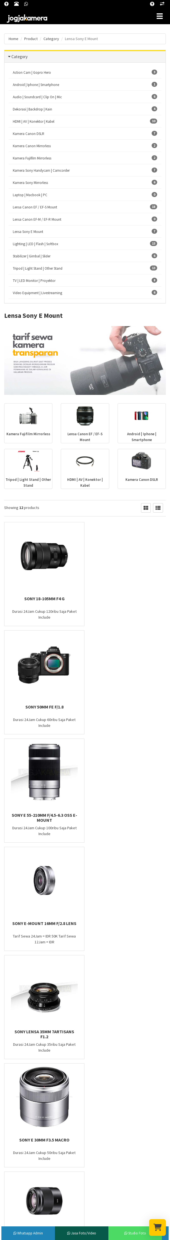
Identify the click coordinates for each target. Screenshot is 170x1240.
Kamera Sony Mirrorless (85, 182)
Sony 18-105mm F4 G (42, 598)
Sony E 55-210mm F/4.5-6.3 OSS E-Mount (42, 709)
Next (50, 965)
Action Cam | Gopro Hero (85, 72)
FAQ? (93, 1034)
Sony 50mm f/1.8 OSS (42, 923)
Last (63, 965)
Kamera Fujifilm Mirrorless (85, 158)
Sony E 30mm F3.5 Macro (128, 815)
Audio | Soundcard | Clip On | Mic (85, 96)
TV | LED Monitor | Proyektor (85, 280)
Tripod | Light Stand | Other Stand (85, 268)
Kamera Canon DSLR (85, 133)
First (11, 965)
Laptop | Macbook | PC (85, 194)
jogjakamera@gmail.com (36, 1083)
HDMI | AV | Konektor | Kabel (85, 121)
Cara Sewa (97, 1056)
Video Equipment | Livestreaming (85, 292)
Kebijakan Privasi (102, 1049)
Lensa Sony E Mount (85, 231)
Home (13, 38)
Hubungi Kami (100, 1063)
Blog (92, 1042)
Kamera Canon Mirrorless (85, 145)
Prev (26, 965)
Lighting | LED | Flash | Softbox (85, 243)
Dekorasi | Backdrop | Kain (85, 109)
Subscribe (85, 1187)
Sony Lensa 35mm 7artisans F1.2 (42, 817)
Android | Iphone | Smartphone (85, 84)
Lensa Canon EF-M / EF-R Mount (85, 219)
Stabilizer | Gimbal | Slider (85, 256)
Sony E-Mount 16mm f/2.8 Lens (128, 707)
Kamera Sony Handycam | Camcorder (85, 170)
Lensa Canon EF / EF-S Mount (85, 207)
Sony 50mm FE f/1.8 (127, 598)
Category (19, 56)
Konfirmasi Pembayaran (107, 1071)
